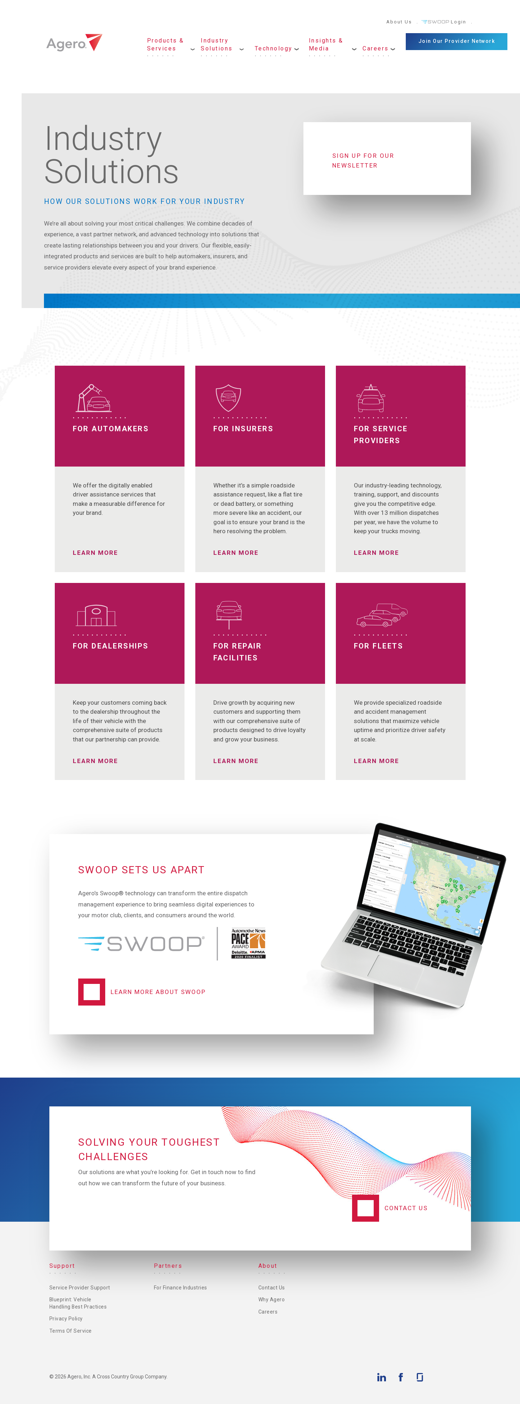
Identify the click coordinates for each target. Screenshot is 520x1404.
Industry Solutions (217, 44)
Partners (168, 1265)
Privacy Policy (66, 1318)
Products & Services (165, 44)
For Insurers (243, 428)
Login (458, 21)
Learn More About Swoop (158, 991)
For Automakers (111, 428)
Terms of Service (70, 1331)
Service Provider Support (79, 1288)
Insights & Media (326, 44)
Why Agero (271, 1299)
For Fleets (379, 646)
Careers (376, 48)
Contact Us (406, 1208)
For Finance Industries (180, 1288)
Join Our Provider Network (456, 41)
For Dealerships (111, 646)
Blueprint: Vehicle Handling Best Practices (78, 1303)
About (268, 1265)
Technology (274, 48)
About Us (399, 21)
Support (62, 1265)
